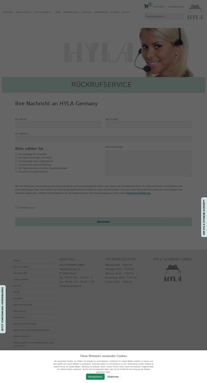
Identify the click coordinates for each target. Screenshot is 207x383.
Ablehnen (113, 376)
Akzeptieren (95, 376)
